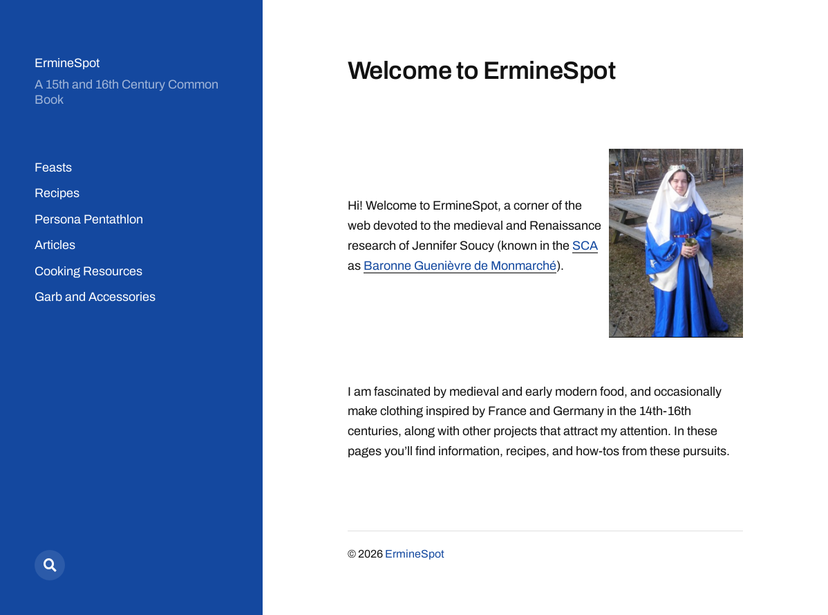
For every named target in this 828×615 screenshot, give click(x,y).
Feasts (53, 167)
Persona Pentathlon (89, 219)
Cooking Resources (88, 271)
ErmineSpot (67, 63)
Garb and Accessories (95, 297)
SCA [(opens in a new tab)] (585, 246)
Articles (55, 245)
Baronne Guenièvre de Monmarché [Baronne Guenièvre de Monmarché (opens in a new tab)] (460, 266)
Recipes (57, 193)
